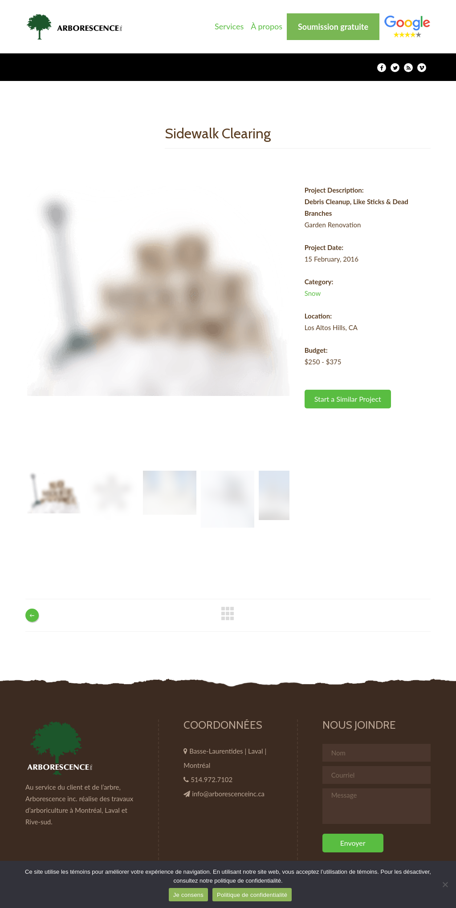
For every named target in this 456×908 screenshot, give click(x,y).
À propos (266, 26)
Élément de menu (407, 26)
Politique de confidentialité (252, 895)
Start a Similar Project (347, 399)
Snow (313, 293)
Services (229, 26)
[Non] (444, 884)
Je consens (188, 895)
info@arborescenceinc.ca (228, 794)
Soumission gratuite (333, 27)
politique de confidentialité (247, 880)
